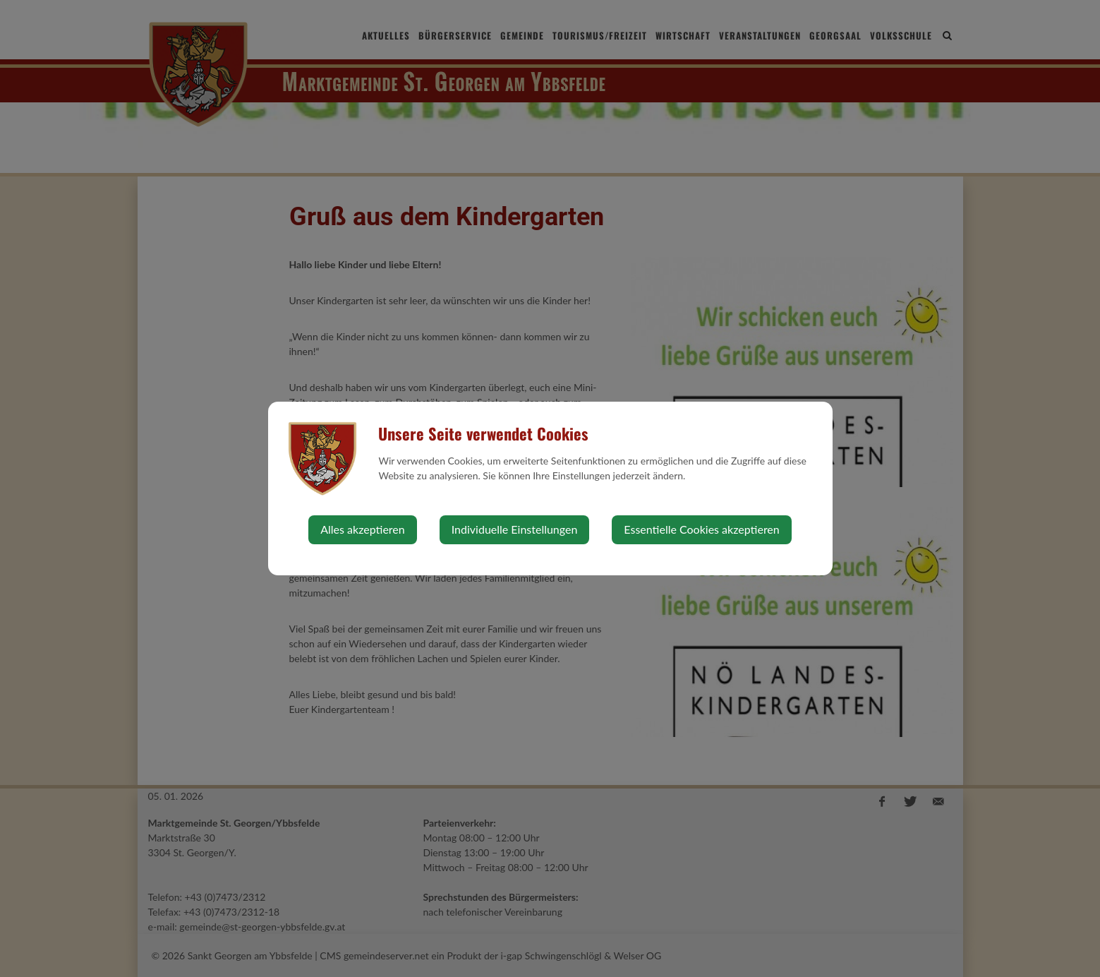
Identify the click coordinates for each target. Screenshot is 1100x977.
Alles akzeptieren (362, 529)
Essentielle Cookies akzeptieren (701, 529)
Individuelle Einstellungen (515, 529)
